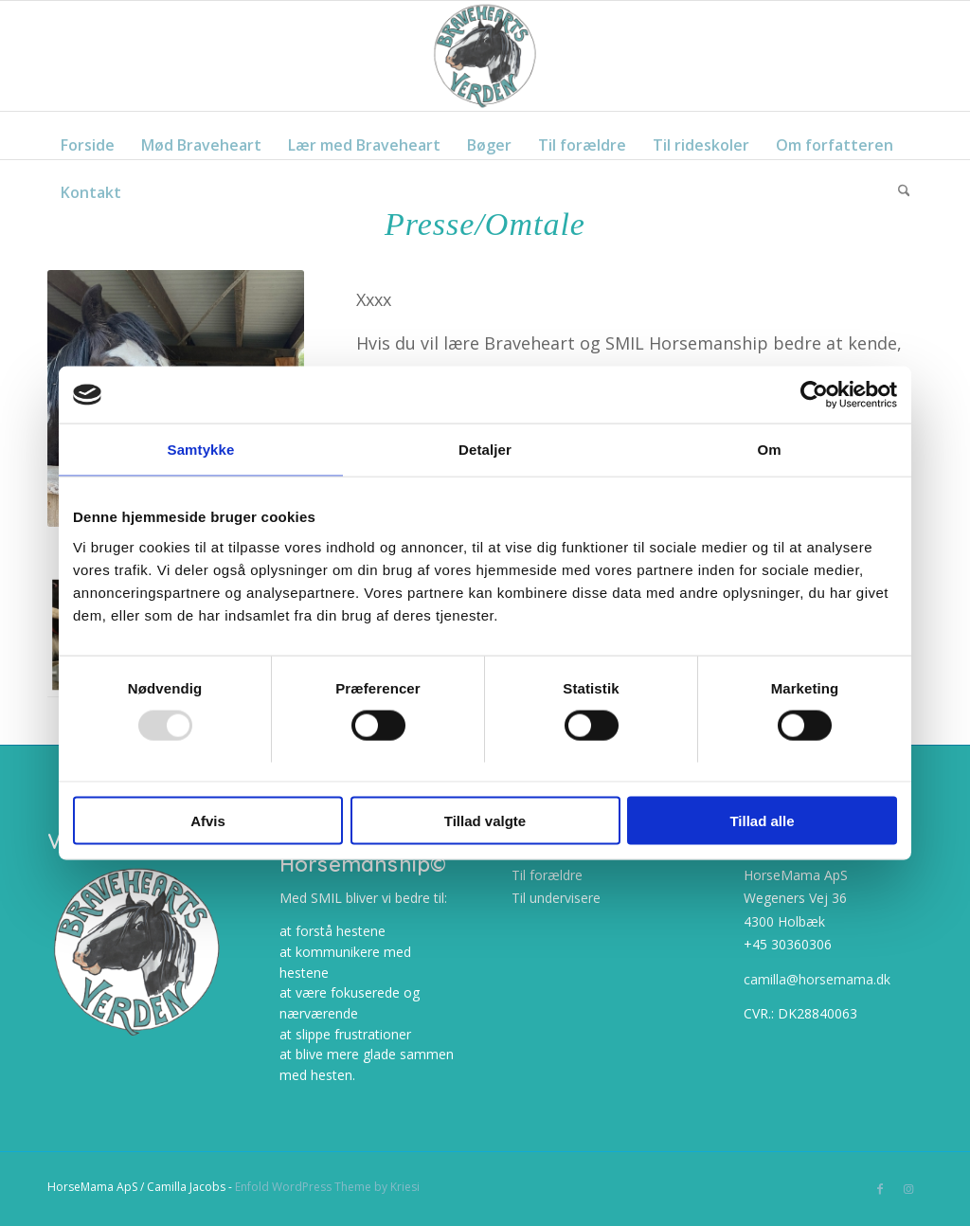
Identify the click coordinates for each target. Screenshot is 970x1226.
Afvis (207, 820)
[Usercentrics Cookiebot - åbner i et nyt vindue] (814, 395)
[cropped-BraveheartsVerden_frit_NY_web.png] (485, 56)
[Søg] (904, 183)
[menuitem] (87, 135)
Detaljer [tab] (485, 450)
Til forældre (547, 875)
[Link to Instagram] (908, 1189)
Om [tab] (769, 450)
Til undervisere (556, 898)
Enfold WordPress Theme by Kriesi (327, 1187)
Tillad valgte (485, 820)
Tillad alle (761, 820)
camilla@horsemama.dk (817, 979)
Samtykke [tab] (201, 450)
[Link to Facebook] (880, 1189)
